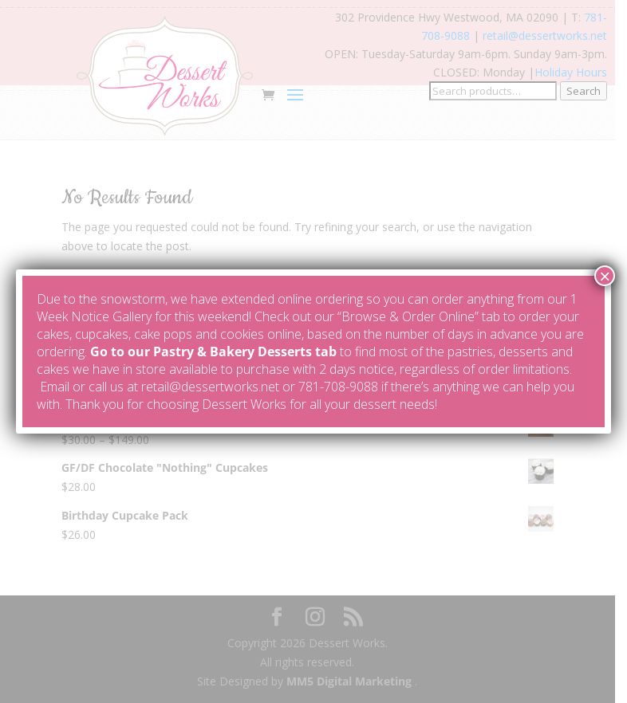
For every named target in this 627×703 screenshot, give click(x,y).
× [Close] (604, 275)
